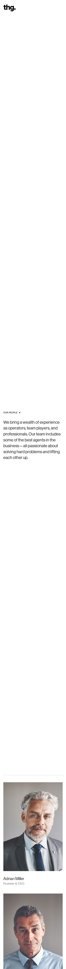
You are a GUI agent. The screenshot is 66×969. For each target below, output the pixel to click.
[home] (9, 7)
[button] (61, 7)
